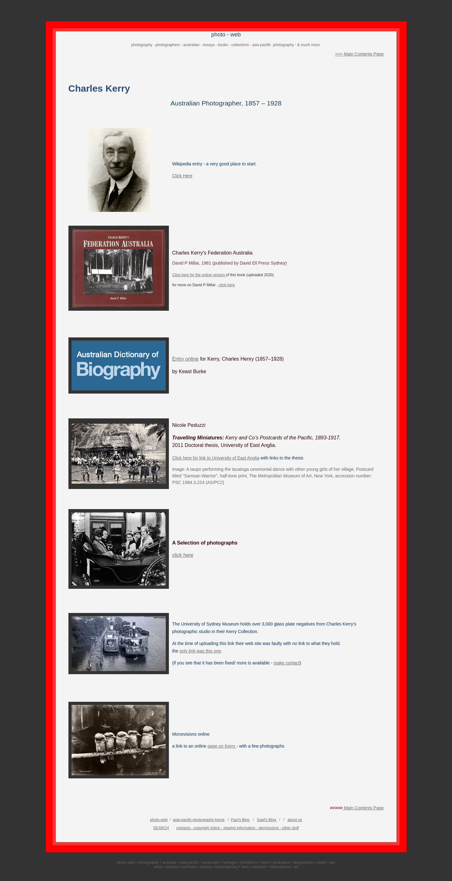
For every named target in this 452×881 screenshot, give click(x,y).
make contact (286, 662)
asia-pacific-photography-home (199, 820)
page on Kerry (221, 746)
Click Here (182, 175)
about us (295, 820)
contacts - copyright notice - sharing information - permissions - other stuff (237, 828)
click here (226, 285)
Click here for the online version (199, 275)
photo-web (159, 820)
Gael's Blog (267, 820)
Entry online (185, 359)
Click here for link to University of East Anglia (215, 457)
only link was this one (200, 650)
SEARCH (161, 828)
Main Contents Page (363, 807)
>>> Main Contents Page (359, 53)
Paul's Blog (240, 820)
